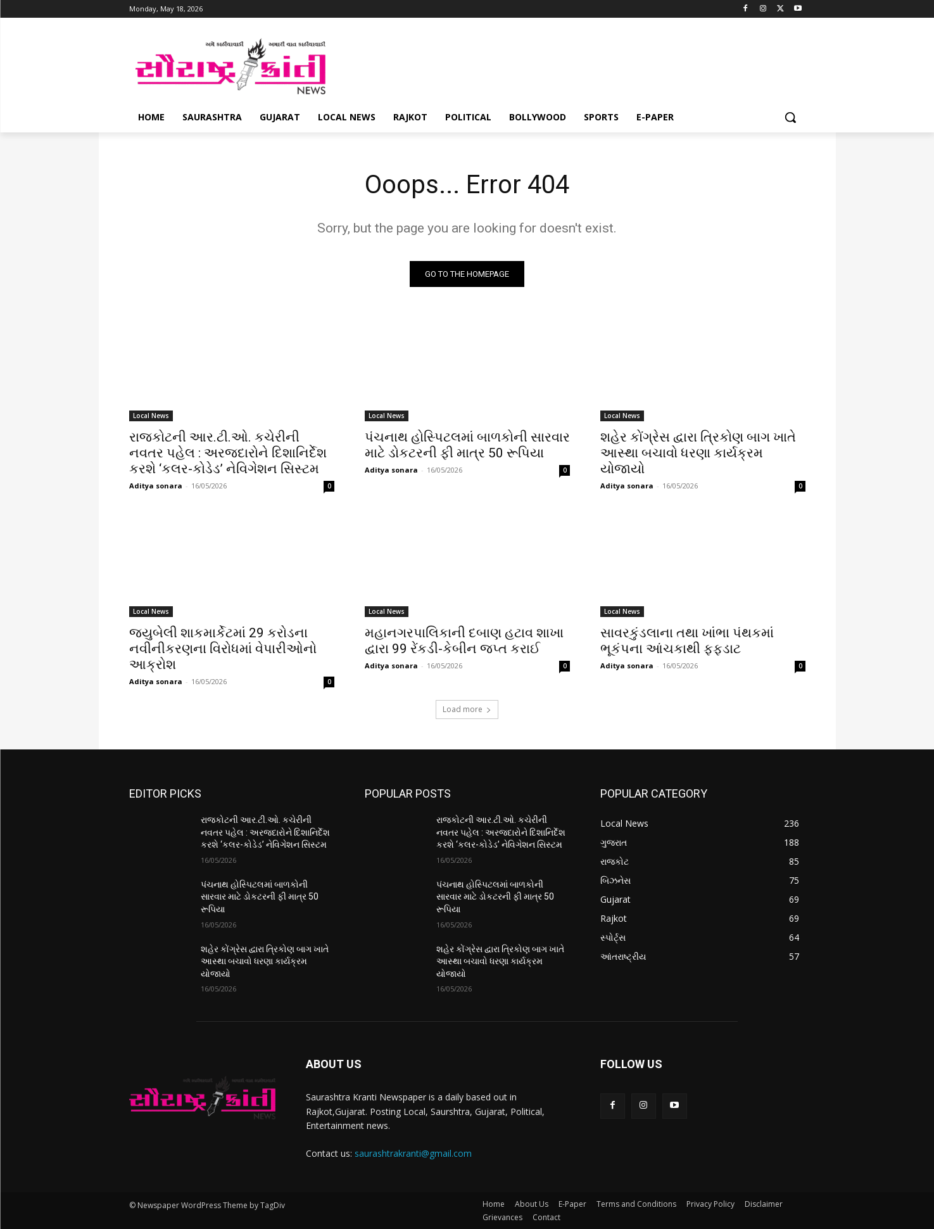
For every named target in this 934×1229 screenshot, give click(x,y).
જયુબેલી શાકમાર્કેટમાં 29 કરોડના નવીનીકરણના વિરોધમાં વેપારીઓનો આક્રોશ (223, 648)
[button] (790, 117)
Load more (467, 709)
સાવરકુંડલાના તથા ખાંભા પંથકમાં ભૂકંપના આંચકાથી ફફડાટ (687, 640)
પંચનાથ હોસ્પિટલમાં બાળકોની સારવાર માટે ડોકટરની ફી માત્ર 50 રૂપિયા (467, 445)
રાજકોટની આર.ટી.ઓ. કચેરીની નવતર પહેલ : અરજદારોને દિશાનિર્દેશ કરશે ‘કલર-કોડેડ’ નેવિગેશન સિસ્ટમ (228, 453)
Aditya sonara (155, 485)
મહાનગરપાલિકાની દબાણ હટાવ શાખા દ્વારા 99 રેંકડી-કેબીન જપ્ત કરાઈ (464, 640)
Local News (151, 415)
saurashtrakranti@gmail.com (413, 1153)
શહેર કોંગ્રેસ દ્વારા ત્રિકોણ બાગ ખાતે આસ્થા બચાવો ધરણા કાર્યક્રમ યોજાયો (698, 453)
